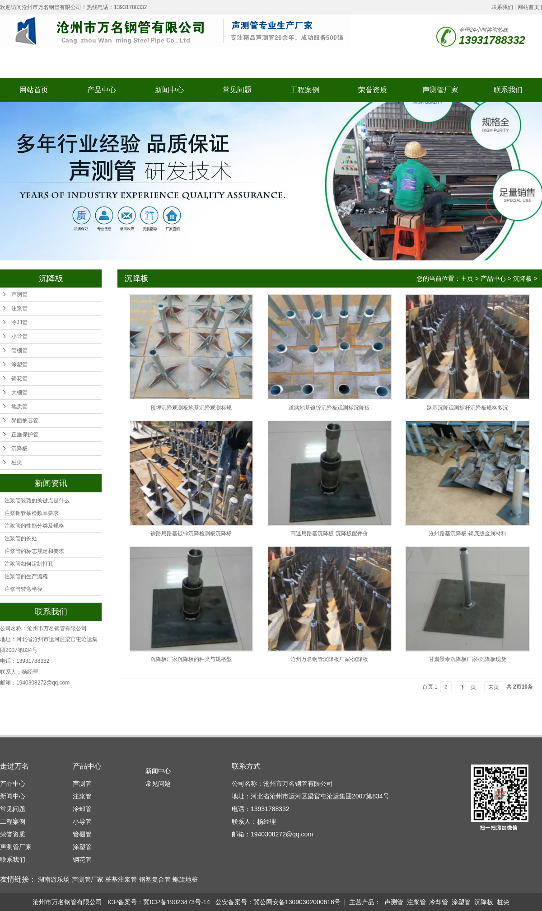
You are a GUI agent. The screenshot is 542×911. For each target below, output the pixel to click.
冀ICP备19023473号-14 (176, 902)
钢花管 (19, 378)
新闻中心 (169, 90)
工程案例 (304, 90)
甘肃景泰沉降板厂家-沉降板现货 (467, 659)
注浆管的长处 (21, 538)
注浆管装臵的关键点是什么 (37, 500)
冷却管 (19, 322)
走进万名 (14, 766)
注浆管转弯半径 (23, 589)
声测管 (19, 294)
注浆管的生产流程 (26, 576)
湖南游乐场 (54, 879)
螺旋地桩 (185, 879)
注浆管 (19, 308)
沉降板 (19, 448)
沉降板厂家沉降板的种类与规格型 (191, 659)
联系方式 (246, 766)
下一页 (468, 687)
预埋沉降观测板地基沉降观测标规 (191, 408)
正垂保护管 (24, 434)
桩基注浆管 (121, 879)
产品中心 (101, 90)
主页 (467, 278)
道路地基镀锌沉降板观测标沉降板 (329, 408)
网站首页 (528, 7)
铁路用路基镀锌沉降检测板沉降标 (191, 533)
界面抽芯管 (24, 420)
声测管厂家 (440, 90)
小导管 (19, 336)
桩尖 (16, 462)
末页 (493, 687)
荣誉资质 (372, 90)
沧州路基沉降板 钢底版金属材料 (467, 533)
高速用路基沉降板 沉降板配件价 (329, 533)
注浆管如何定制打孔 (29, 564)
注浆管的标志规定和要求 (34, 551)
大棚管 (19, 392)
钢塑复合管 (155, 879)
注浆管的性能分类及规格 (34, 526)
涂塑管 (19, 364)
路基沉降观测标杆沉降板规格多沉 (467, 408)
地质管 (19, 406)
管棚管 (19, 350)
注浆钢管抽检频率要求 (32, 513)
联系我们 (502, 7)
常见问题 (237, 90)
